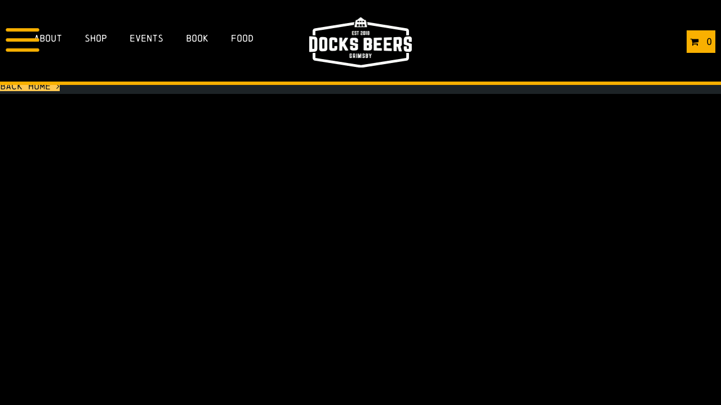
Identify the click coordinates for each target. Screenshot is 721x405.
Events (146, 38)
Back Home (30, 85)
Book (197, 38)
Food (242, 38)
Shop (95, 38)
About (48, 38)
